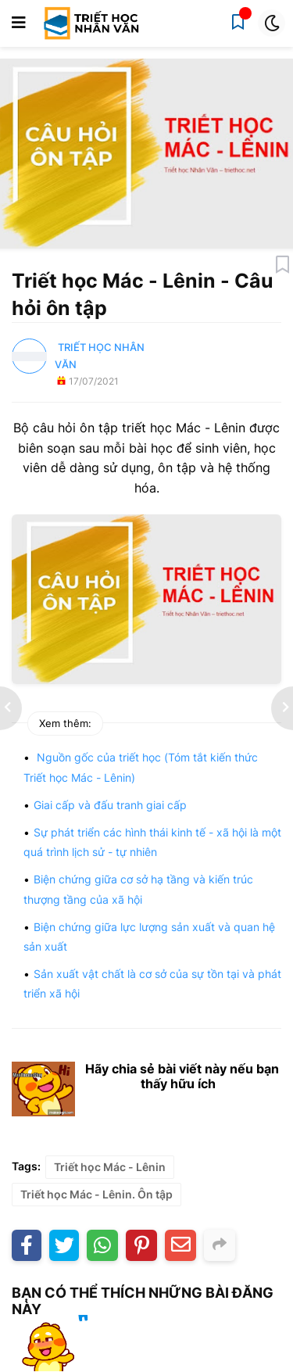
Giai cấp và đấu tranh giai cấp (110, 804)
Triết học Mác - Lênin (110, 1166)
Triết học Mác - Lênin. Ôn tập (96, 1194)
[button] (19, 23)
